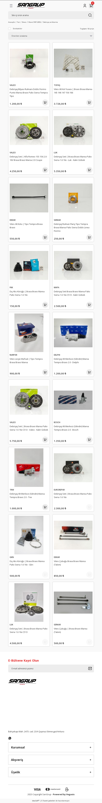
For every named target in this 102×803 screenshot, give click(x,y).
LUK (55, 152)
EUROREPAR (59, 489)
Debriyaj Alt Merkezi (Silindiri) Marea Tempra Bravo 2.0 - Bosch (71, 428)
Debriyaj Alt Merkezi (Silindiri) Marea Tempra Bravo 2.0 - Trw (27, 495)
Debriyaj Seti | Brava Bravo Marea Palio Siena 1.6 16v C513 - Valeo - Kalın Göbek (29, 428)
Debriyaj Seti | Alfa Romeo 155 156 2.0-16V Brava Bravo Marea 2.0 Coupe (28, 158)
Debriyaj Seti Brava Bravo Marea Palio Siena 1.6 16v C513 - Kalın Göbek (72, 293)
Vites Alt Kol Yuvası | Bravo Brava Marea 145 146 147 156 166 (73, 91)
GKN (12, 557)
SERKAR (57, 220)
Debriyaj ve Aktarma (50, 22)
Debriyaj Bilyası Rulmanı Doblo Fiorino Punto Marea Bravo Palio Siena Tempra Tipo (29, 92)
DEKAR (13, 220)
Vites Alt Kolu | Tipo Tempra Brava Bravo (26, 226)
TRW (12, 489)
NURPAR (13, 354)
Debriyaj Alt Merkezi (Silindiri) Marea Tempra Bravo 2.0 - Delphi (71, 360)
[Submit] (91, 668)
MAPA (56, 287)
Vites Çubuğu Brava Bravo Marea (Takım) (70, 563)
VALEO (13, 85)
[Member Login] (84, 5)
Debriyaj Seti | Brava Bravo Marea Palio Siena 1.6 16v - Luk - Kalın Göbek (73, 158)
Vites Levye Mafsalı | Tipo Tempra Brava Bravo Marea (26, 360)
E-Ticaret (44, 801)
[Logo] (31, 6)
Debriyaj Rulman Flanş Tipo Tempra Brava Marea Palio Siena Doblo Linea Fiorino (71, 227)
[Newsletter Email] (51, 668)
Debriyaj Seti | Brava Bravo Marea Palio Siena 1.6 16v (73, 495)
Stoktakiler (17, 28)
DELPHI (57, 354)
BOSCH (57, 422)
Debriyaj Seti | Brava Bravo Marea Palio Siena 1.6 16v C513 (28, 630)
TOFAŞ (57, 85)
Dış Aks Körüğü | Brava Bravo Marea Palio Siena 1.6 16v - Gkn (27, 563)
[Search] (51, 15)
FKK (11, 287)
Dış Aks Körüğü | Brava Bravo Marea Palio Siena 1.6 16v (27, 293)
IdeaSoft (35, 801)
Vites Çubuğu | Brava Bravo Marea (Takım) (70, 630)
